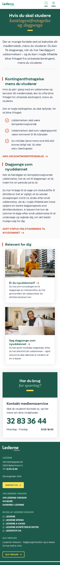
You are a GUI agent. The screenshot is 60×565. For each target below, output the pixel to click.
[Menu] (54, 4)
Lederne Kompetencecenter (22, 527)
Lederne (10, 516)
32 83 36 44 (26, 421)
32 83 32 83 (11, 469)
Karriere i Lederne (13, 504)
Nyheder (8, 501)
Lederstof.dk (13, 530)
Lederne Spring (15, 520)
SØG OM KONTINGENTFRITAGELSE (23, 156)
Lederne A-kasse (15, 523)
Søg (46, 6)
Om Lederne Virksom (15, 497)
